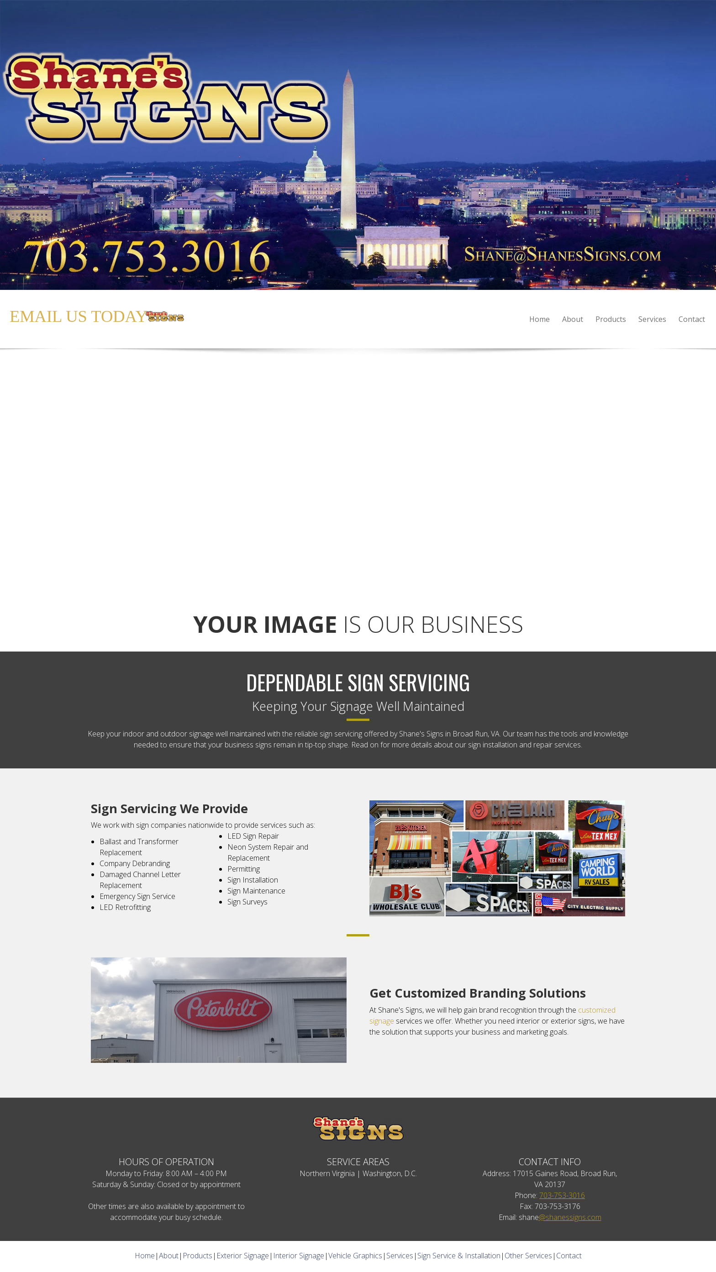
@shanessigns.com (570, 1217)
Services (399, 1256)
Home (145, 1256)
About (169, 1256)
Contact (569, 1256)
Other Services (528, 1256)
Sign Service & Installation (458, 1256)
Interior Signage (298, 1256)
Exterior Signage (242, 1256)
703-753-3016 (562, 1195)
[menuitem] (540, 319)
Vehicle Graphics (355, 1256)
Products (197, 1256)
